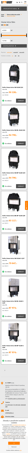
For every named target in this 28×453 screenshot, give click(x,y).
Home (2, 14)
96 (18, 55)
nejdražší (15, 52)
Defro (2, 16)
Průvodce (26, 205)
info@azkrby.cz (9, 413)
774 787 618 (9, 405)
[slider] (2, 34)
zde (21, 450)
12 (12, 55)
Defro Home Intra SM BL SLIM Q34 (13, 130)
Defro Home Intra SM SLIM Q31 (12, 87)
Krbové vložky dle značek (13, 14)
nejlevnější (9, 52)
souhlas (8, 433)
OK (14, 443)
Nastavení (14, 447)
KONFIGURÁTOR (9, 46)
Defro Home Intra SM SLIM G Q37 (13, 258)
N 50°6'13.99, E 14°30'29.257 (16, 398)
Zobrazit (21, 100)
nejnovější (21, 52)
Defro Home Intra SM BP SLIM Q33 (13, 173)
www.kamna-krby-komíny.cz (19, 425)
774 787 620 (16, 405)
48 (15, 55)
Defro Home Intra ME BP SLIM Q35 (13, 215)
